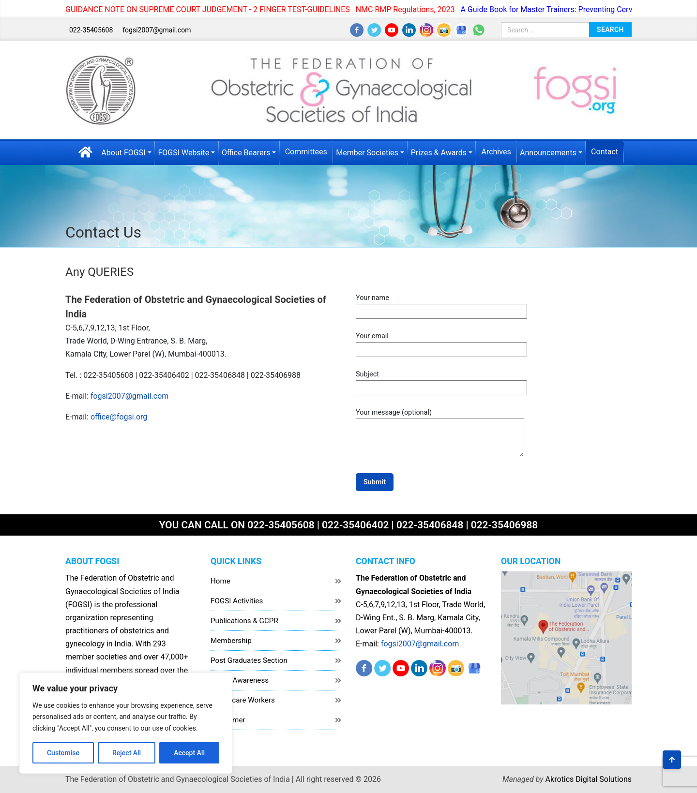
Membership (231, 640)
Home (220, 581)
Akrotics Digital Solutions (588, 779)
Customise (63, 753)
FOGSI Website (183, 152)
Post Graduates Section (249, 660)
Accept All (189, 753)
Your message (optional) (440, 433)
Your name (441, 304)
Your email (441, 342)
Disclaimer (228, 720)
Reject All (126, 753)
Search (610, 29)
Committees (306, 151)
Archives (496, 151)
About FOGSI (123, 152)
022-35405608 (91, 30)
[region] (125, 723)
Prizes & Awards (439, 152)
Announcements (548, 152)
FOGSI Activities (237, 601)
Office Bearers (246, 152)
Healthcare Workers (243, 700)
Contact (604, 151)
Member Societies (367, 152)
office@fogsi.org (119, 416)
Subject (441, 380)
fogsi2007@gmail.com (156, 30)
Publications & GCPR (244, 620)
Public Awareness (240, 680)
